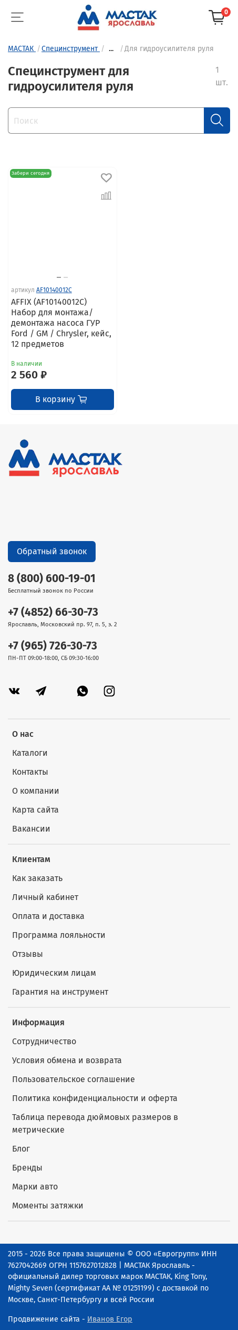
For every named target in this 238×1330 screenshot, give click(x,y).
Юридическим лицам (54, 973)
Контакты (30, 772)
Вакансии (31, 829)
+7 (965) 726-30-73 (52, 646)
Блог (21, 1149)
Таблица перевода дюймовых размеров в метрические (95, 1123)
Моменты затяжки (48, 1206)
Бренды (27, 1168)
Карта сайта (35, 810)
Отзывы (27, 954)
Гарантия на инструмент (60, 992)
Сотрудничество (44, 1041)
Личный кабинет (45, 897)
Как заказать (37, 878)
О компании (35, 791)
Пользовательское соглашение (73, 1079)
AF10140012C (54, 290)
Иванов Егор (109, 1319)
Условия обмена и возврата (67, 1060)
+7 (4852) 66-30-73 (53, 612)
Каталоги (30, 753)
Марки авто (35, 1187)
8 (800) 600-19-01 (52, 578)
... (111, 49)
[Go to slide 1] (59, 277)
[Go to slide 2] (66, 277)
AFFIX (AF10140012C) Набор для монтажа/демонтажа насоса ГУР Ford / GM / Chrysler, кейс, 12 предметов (61, 323)
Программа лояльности (59, 935)
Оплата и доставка (48, 916)
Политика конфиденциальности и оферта (95, 1098)
